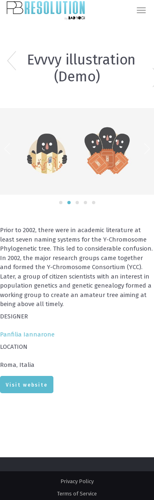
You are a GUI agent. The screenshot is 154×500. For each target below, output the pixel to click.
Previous (7, 148)
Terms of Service (77, 494)
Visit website (27, 385)
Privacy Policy (77, 481)
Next (147, 148)
